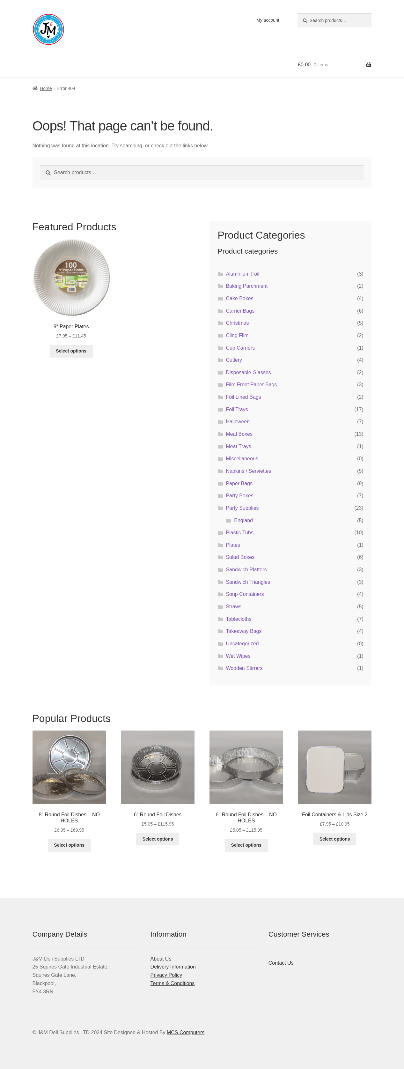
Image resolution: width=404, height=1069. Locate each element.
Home (46, 88)
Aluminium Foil (242, 274)
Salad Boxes (240, 557)
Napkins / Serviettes (248, 471)
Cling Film (237, 335)
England (243, 520)
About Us (161, 958)
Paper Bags (239, 483)
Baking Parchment (247, 286)
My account (267, 20)
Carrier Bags (240, 311)
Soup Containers (245, 594)
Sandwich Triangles (248, 582)
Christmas (237, 323)
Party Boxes (239, 495)
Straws (233, 606)
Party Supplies (242, 508)
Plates (233, 545)
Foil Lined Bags (243, 397)
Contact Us (281, 963)
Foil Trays (237, 409)
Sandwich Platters (246, 569)
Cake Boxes (239, 298)
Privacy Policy (166, 975)
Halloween (238, 421)
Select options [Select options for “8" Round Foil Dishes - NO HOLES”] (69, 845)
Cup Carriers (240, 348)
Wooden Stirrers (244, 668)
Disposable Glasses (248, 372)
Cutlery (234, 360)
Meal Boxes (239, 434)
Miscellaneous (242, 458)
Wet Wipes (238, 656)
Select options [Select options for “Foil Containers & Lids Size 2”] (335, 839)
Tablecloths (238, 619)
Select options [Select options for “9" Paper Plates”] (71, 350)
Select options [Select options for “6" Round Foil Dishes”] (158, 839)
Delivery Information (173, 966)
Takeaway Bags (243, 631)
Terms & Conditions (173, 983)
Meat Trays (238, 446)
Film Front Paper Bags (251, 384)
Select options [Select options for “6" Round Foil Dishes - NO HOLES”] (246, 845)
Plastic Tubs (239, 532)
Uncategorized (242, 643)
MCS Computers (185, 1032)
